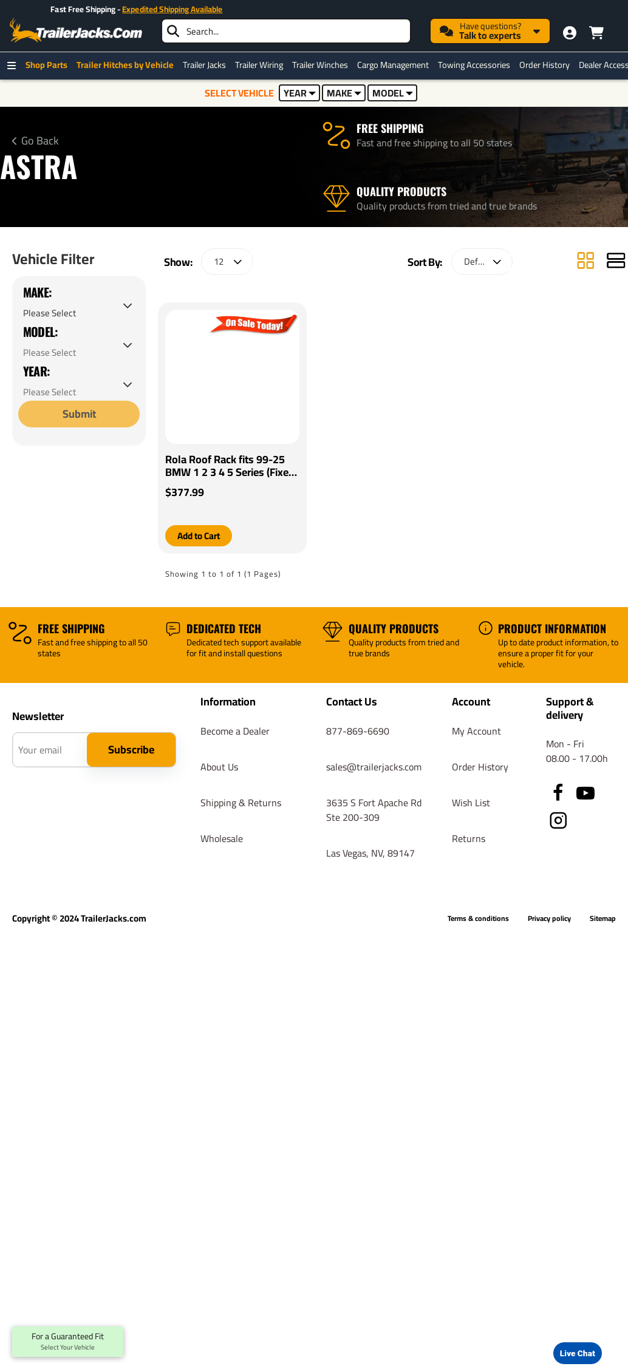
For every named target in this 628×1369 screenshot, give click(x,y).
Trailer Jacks (207, 65)
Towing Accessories (477, 65)
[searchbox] (286, 31)
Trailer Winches (323, 65)
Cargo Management (396, 65)
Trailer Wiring (262, 65)
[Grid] (585, 280)
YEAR (300, 92)
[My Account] (569, 32)
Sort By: (425, 281)
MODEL (392, 92)
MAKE (344, 92)
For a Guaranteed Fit (68, 1341)
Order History (547, 65)
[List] (616, 280)
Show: (178, 281)
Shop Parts (49, 65)
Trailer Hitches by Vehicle (128, 65)
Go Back (40, 140)
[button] (201, 555)
